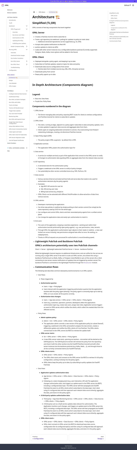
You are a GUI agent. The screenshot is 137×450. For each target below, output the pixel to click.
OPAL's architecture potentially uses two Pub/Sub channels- (118, 37)
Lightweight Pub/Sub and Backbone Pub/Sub (119, 33)
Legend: (113, 25)
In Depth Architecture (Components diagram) (118, 21)
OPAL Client (114, 18)
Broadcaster (88, 263)
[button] (18, 26)
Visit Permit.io (68, 446)
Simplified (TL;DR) (114, 13)
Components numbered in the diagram (119, 28)
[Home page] (34, 12)
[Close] (135, 1)
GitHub (71, 1)
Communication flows (115, 41)
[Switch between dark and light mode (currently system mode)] (133, 5)
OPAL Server (114, 15)
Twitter (85, 1)
